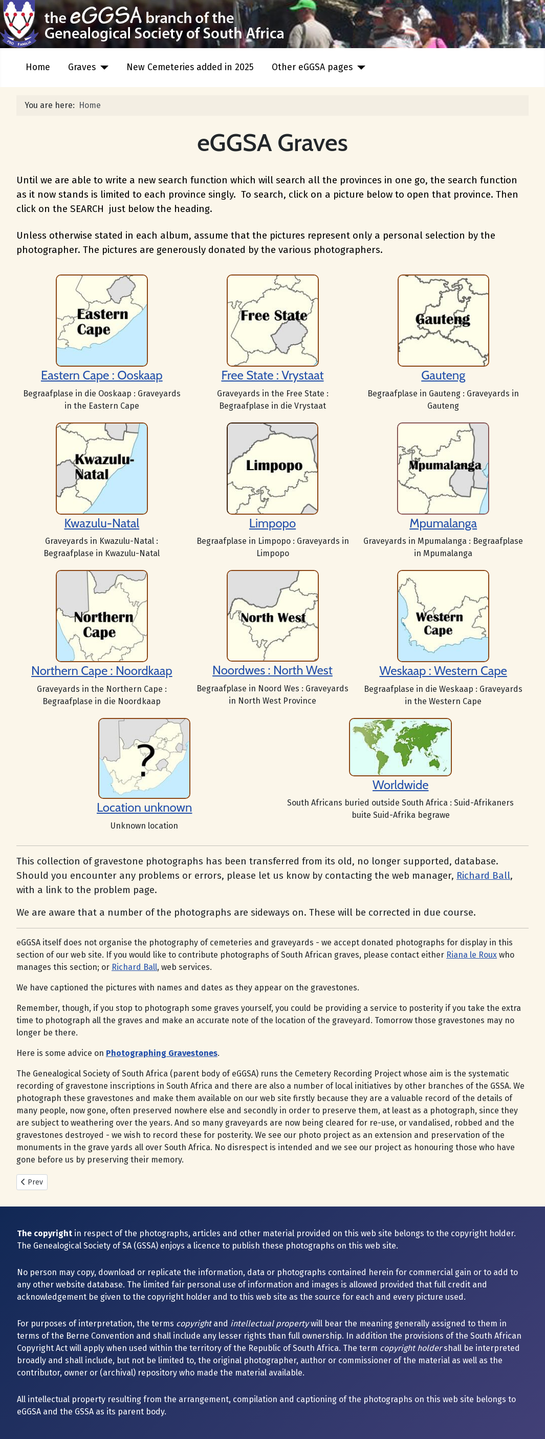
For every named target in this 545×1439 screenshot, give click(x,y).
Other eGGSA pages (312, 67)
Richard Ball (483, 875)
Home (38, 67)
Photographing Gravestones (161, 1053)
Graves (82, 67)
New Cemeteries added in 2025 (190, 67)
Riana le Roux (471, 955)
